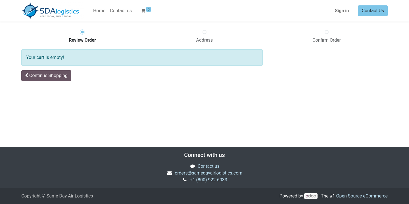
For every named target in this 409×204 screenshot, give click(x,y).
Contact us (209, 166)
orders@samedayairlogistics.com (208, 173)
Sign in (342, 10)
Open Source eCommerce (362, 196)
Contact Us (373, 10)
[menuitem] (99, 10)
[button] (46, 75)
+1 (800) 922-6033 (208, 179)
